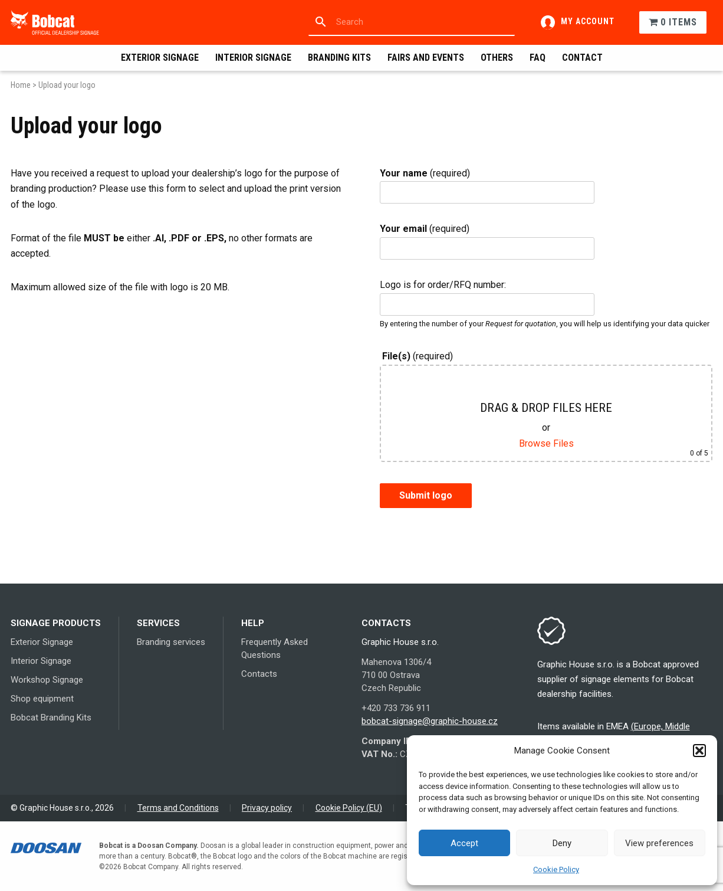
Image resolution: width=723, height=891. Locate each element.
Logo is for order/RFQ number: (443, 284)
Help (252, 623)
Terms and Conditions (178, 808)
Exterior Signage (160, 57)
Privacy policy (267, 808)
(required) (425, 173)
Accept (464, 843)
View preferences (659, 843)
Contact (582, 57)
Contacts (259, 674)
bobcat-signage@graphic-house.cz (429, 721)
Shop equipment (42, 698)
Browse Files (546, 443)
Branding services (171, 642)
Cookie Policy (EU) (349, 808)
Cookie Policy (556, 869)
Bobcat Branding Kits (51, 717)
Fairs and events (425, 57)
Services (158, 623)
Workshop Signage (47, 679)
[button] (699, 750)
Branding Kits (339, 57)
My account (587, 21)
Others (497, 57)
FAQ (537, 57)
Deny (562, 843)
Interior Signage (253, 57)
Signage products (56, 623)
